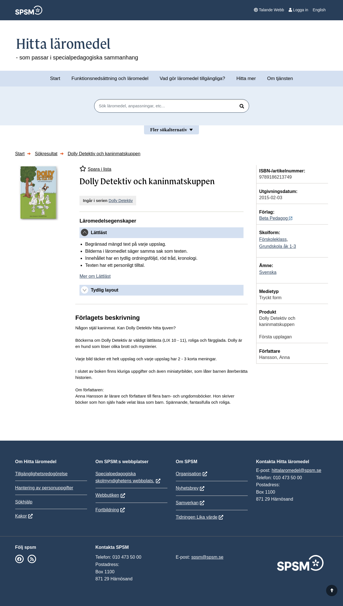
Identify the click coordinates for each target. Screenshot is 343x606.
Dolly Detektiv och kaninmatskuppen (104, 153)
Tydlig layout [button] (104, 290)
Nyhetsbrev (187, 488)
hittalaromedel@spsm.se (296, 470)
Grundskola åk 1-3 (277, 246)
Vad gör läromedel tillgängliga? (192, 78)
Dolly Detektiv (121, 200)
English (319, 10)
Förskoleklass (273, 239)
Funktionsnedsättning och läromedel (109, 78)
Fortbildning (107, 509)
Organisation (189, 473)
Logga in (298, 10)
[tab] (161, 232)
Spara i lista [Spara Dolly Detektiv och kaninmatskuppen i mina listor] (95, 169)
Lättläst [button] (99, 232)
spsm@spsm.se (207, 557)
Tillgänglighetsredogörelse (41, 473)
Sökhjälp (23, 502)
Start (55, 78)
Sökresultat (46, 153)
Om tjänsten (280, 78)
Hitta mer (246, 78)
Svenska (267, 272)
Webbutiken (107, 495)
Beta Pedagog (276, 218)
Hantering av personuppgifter (44, 487)
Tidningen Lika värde (197, 517)
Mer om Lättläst (94, 276)
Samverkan (187, 502)
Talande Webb (269, 10)
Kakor (21, 516)
